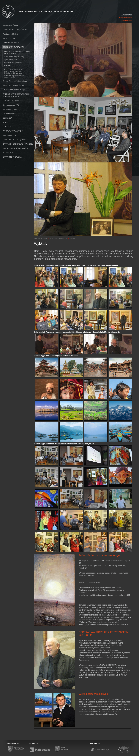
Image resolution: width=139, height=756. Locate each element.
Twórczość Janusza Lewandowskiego (99, 555)
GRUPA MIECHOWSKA (12, 157)
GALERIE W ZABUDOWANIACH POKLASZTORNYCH (16, 95)
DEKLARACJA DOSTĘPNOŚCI (15, 140)
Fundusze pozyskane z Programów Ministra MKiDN (17, 53)
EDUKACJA (7, 118)
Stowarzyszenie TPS (11, 105)
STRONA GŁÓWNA (10, 25)
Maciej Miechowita (10, 109)
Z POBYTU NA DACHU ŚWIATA (14, 69)
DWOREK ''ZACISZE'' (11, 101)
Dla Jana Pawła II (9, 114)
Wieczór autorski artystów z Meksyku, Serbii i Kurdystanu (13, 72)
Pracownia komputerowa (13, 63)
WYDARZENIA (9, 153)
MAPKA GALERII (9, 135)
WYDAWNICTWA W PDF (13, 131)
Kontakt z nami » (126, 20)
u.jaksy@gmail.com (125, 17)
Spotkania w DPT (10, 60)
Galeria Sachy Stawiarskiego (14, 90)
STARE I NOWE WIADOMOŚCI (15, 148)
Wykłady (7, 66)
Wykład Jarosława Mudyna (93, 694)
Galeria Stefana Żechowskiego (15, 81)
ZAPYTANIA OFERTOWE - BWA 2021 (18, 144)
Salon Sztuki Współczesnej (14, 57)
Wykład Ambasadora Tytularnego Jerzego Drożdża (14, 76)
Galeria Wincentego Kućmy (13, 85)
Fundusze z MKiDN (10, 34)
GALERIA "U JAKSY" (11, 43)
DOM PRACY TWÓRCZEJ (13, 47)
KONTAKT (7, 127)
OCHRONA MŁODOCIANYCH (15, 30)
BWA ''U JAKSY (9, 38)
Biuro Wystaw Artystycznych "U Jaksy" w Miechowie (33, 8)
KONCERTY (7, 122)
